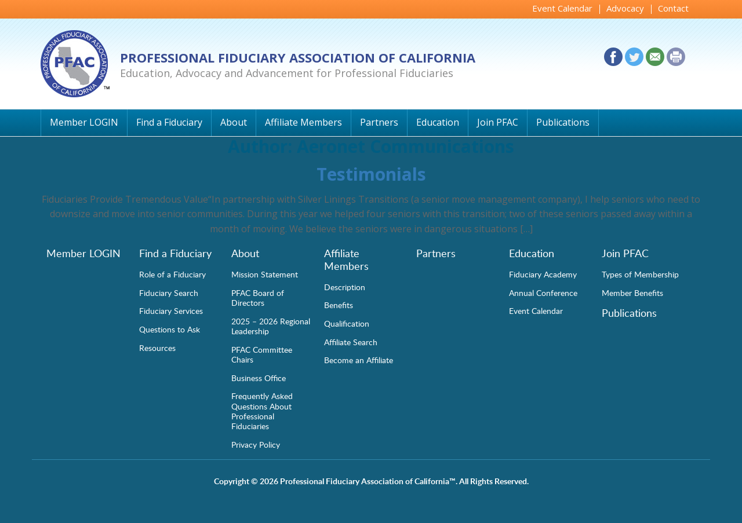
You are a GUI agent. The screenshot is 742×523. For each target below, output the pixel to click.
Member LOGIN (84, 122)
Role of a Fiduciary (172, 274)
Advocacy (625, 8)
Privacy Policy (255, 444)
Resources (157, 347)
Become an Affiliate (358, 359)
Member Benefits (632, 292)
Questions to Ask (169, 329)
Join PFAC (497, 122)
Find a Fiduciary (169, 122)
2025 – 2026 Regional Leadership (270, 326)
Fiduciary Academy (543, 274)
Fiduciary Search (168, 292)
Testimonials (371, 174)
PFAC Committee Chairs (261, 354)
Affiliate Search (350, 342)
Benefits (338, 304)
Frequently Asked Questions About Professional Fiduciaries (262, 410)
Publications (563, 122)
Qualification (346, 323)
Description (344, 286)
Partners (379, 122)
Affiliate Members (303, 122)
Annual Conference (543, 292)
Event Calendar (562, 8)
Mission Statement (264, 274)
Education (437, 122)
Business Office (258, 377)
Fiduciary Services (171, 310)
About (233, 122)
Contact (673, 8)
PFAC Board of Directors (257, 297)
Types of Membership (640, 274)
